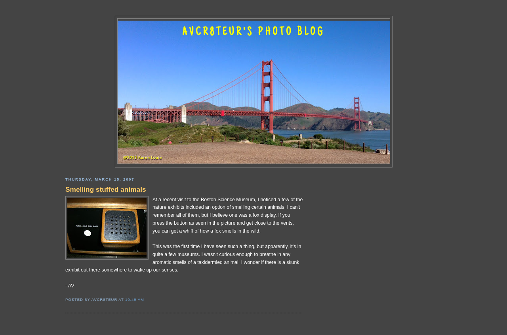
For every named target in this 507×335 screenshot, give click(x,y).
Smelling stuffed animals (105, 189)
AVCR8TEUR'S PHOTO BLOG (253, 33)
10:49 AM (134, 299)
